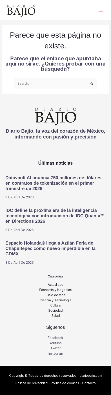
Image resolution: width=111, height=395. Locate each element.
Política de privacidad (32, 383)
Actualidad (55, 284)
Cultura (55, 305)
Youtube (55, 343)
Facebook (55, 338)
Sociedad (55, 310)
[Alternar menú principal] (101, 10)
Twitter (56, 348)
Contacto (89, 383)
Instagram (56, 353)
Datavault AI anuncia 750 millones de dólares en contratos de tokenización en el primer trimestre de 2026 (53, 183)
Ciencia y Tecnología (55, 300)
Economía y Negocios (55, 290)
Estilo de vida (55, 295)
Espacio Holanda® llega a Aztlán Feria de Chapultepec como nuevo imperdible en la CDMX (50, 248)
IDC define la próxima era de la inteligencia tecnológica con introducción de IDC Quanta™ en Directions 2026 (55, 216)
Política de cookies (65, 383)
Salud (55, 316)
